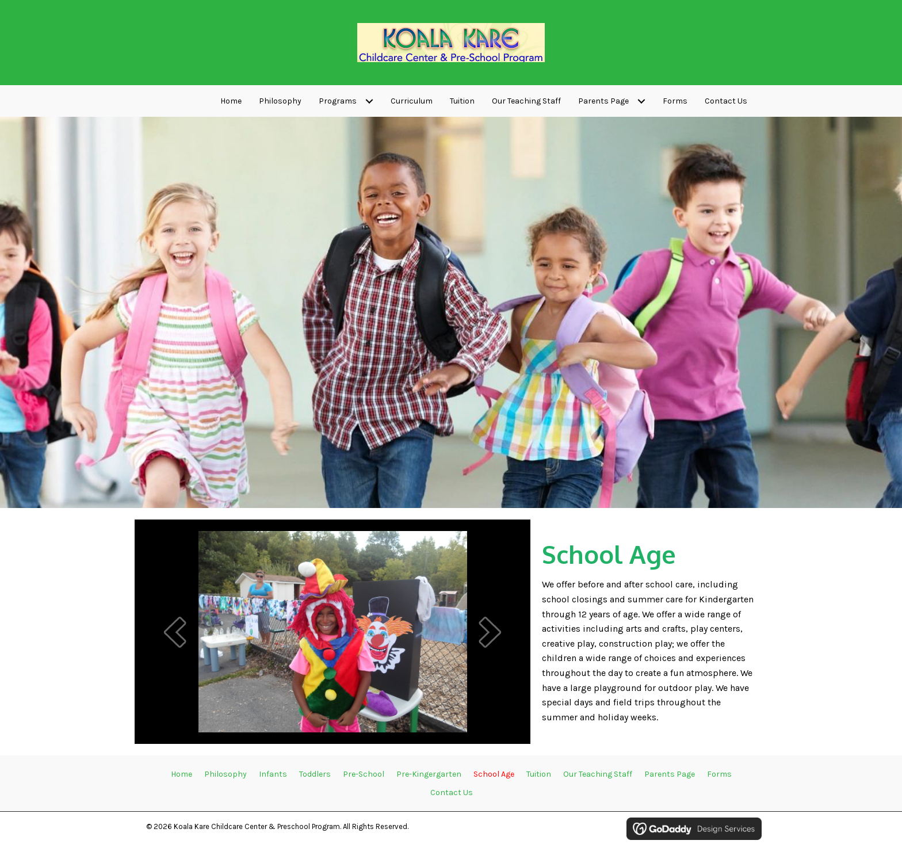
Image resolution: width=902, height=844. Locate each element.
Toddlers (315, 774)
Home (181, 774)
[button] (175, 632)
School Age (493, 774)
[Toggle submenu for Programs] (369, 101)
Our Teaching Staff (597, 774)
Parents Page (669, 774)
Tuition (538, 774)
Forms (719, 774)
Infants (273, 774)
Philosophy (225, 774)
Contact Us (451, 792)
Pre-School (363, 774)
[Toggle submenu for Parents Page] (641, 101)
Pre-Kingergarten (428, 774)
